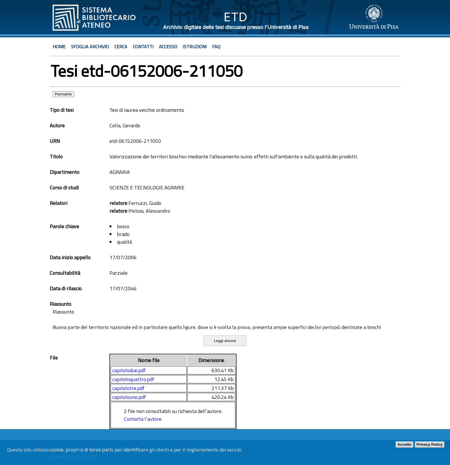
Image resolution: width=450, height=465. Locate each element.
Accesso (168, 46)
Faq (216, 46)
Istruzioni (195, 46)
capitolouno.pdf (129, 397)
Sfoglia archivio (90, 46)
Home (59, 46)
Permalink (63, 94)
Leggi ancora (225, 341)
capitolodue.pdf (129, 370)
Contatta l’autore (142, 419)
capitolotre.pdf (128, 388)
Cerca (120, 46)
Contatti (143, 46)
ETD (235, 16)
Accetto (404, 444)
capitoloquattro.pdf (133, 379)
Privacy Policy (430, 444)
